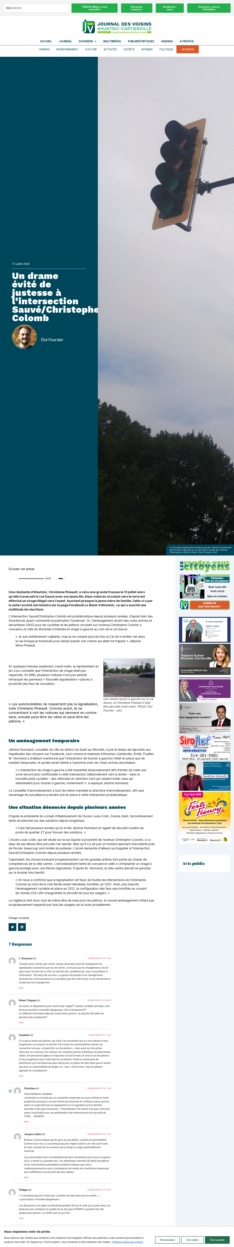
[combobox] (37, 8)
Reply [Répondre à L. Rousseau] (21, 988)
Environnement (67, 49)
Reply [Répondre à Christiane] (26, 1122)
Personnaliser (167, 1240)
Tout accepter (217, 1240)
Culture (91, 49)
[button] (12, 927)
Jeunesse (187, 49)
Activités (110, 49)
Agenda (167, 41)
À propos (187, 41)
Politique (166, 49)
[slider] (30, 578)
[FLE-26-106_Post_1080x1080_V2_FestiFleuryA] (205, 842)
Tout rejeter (192, 1240)
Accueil (46, 41)
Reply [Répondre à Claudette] (21, 1076)
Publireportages (141, 41)
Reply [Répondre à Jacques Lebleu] (26, 1177)
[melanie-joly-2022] (205, 674)
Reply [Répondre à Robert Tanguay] (21, 1023)
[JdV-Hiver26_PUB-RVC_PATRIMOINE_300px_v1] (205, 609)
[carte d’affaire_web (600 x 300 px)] (205, 641)
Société (129, 49)
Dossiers (87, 41)
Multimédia (112, 41)
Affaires (147, 49)
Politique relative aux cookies (127, 1242)
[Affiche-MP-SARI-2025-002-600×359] (205, 733)
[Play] (13, 578)
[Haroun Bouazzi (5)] (205, 789)
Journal (65, 41)
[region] (117, 1237)
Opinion (44, 49)
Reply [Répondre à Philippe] (21, 1218)
